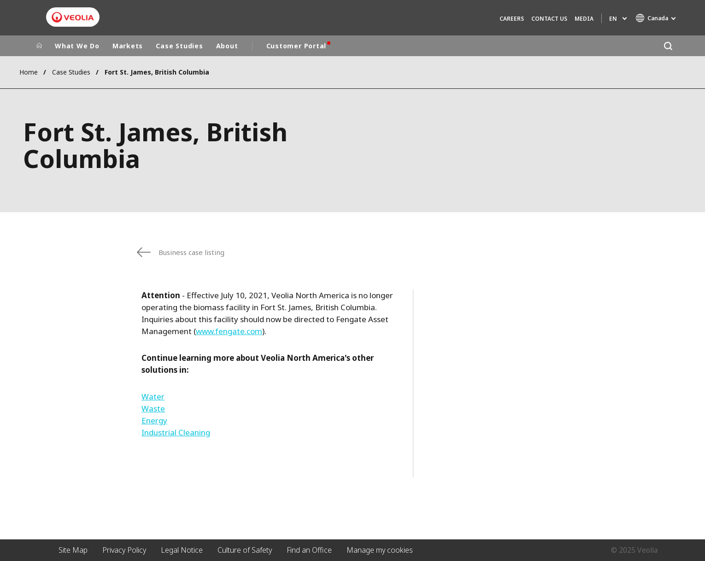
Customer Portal (296, 45)
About (227, 45)
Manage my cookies (380, 550)
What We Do (77, 45)
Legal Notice (182, 550)
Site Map (73, 550)
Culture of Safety (244, 550)
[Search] (668, 46)
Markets (127, 45)
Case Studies (179, 45)
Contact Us (549, 19)
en (613, 19)
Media (584, 19)
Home (28, 72)
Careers (511, 19)
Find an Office (309, 550)
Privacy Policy (124, 550)
